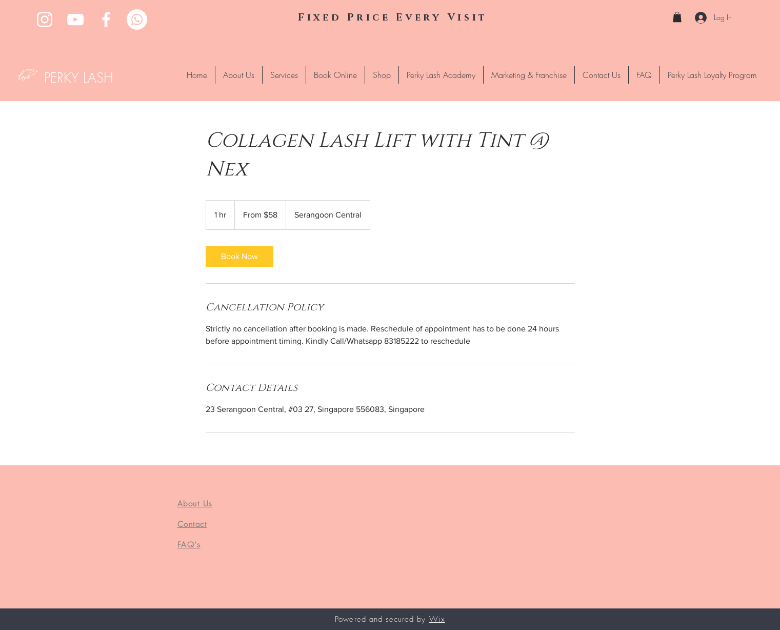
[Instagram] (44, 19)
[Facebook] (106, 19)
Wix (437, 619)
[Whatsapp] (137, 19)
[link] (239, 256)
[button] (677, 17)
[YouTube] (75, 19)
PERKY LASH (78, 78)
